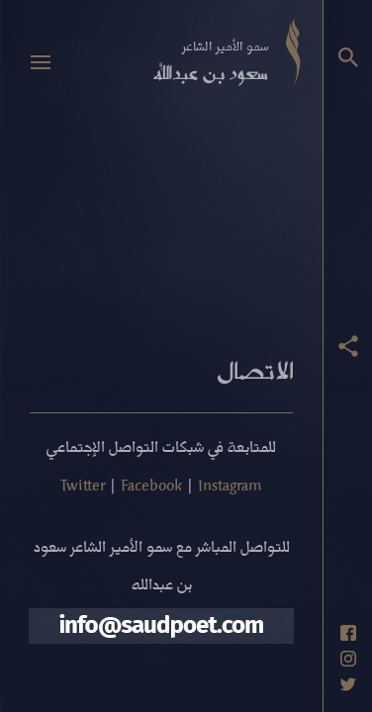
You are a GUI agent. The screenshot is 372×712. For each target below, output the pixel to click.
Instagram (230, 484)
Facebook (151, 484)
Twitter (82, 484)
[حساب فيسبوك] (348, 633)
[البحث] (348, 57)
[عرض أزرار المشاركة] (348, 346)
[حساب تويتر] (348, 684)
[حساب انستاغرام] (348, 659)
